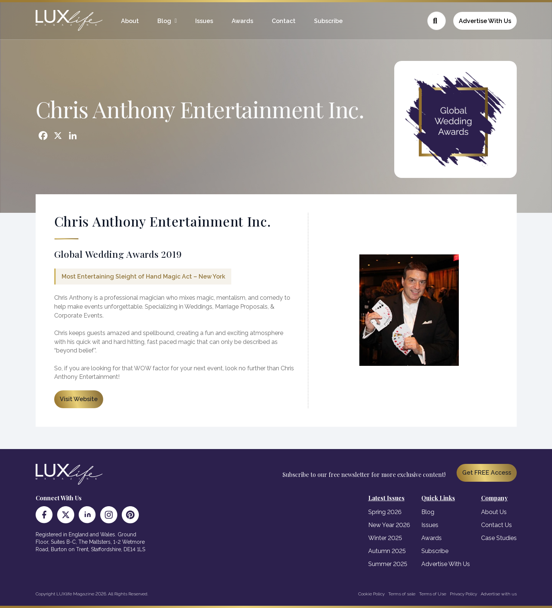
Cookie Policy (371, 593)
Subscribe (328, 21)
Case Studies (499, 538)
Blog (164, 21)
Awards (242, 21)
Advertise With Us (485, 21)
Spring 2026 (385, 512)
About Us (494, 512)
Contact (283, 21)
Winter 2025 (385, 538)
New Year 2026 (389, 525)
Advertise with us (499, 593)
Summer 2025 (387, 564)
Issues (204, 21)
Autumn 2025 (387, 551)
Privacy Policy (463, 593)
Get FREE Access (486, 472)
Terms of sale (401, 593)
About (130, 21)
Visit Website (79, 399)
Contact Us (496, 525)
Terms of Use (432, 593)
